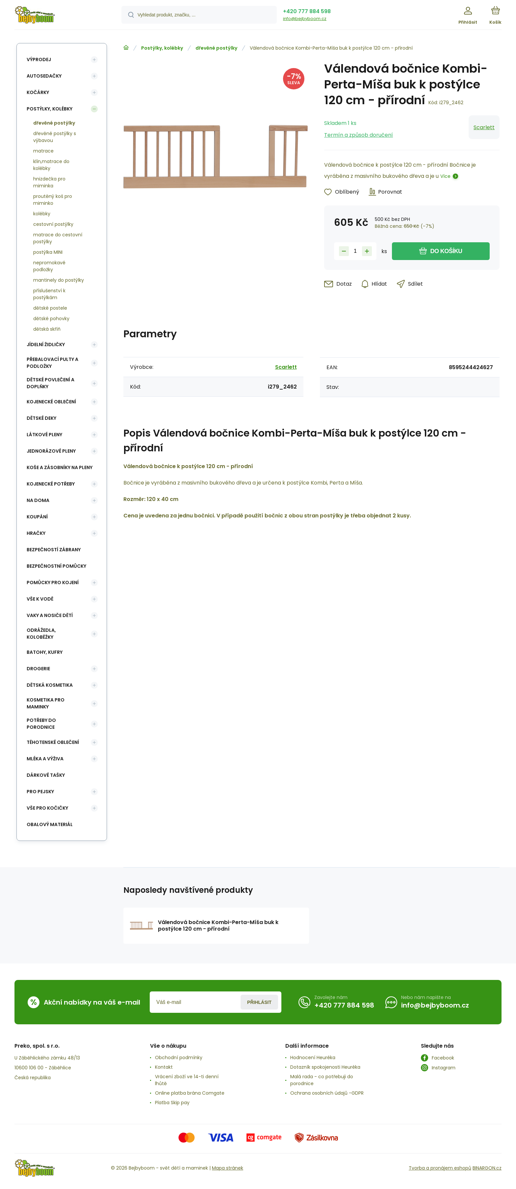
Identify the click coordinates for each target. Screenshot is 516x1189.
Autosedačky (44, 76)
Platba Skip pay (172, 1102)
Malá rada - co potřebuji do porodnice (321, 1080)
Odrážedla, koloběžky (41, 633)
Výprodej (39, 59)
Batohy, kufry (45, 652)
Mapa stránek (227, 1168)
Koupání (37, 516)
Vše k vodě (40, 599)
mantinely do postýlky (58, 280)
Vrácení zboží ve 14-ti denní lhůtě (187, 1080)
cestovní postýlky (53, 224)
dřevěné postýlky (216, 48)
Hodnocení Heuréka (312, 1057)
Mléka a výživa (45, 758)
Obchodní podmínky (178, 1057)
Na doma (38, 500)
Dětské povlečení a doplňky (50, 383)
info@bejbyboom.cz (304, 18)
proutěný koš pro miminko (52, 199)
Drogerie (38, 668)
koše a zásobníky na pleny (59, 467)
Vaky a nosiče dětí (50, 615)
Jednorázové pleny (51, 451)
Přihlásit (259, 1002)
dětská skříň (47, 329)
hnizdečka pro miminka (49, 182)
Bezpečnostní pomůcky (56, 566)
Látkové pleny (44, 434)
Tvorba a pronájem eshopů (440, 1168)
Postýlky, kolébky (162, 48)
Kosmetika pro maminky (45, 703)
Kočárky (38, 92)
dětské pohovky (51, 318)
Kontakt (164, 1067)
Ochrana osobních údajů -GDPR (327, 1093)
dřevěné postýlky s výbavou (54, 137)
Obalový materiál (50, 824)
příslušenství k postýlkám (49, 294)
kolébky (41, 213)
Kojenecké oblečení (51, 401)
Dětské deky (41, 418)
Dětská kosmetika (50, 685)
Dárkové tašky (46, 775)
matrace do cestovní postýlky (57, 238)
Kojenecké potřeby (51, 484)
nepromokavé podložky (49, 266)
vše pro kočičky (47, 808)
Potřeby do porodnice (41, 723)
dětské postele (50, 308)
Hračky (36, 533)
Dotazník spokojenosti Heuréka (325, 1067)
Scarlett (484, 127)
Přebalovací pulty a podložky (52, 362)
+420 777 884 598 (307, 11)
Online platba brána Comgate (189, 1093)
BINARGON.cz (487, 1168)
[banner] (59, 16)
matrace (43, 151)
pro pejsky (40, 791)
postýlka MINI (48, 252)
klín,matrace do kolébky (51, 165)
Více (445, 176)
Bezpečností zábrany (54, 549)
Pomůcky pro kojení (53, 582)
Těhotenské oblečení (53, 742)
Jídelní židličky (46, 344)
